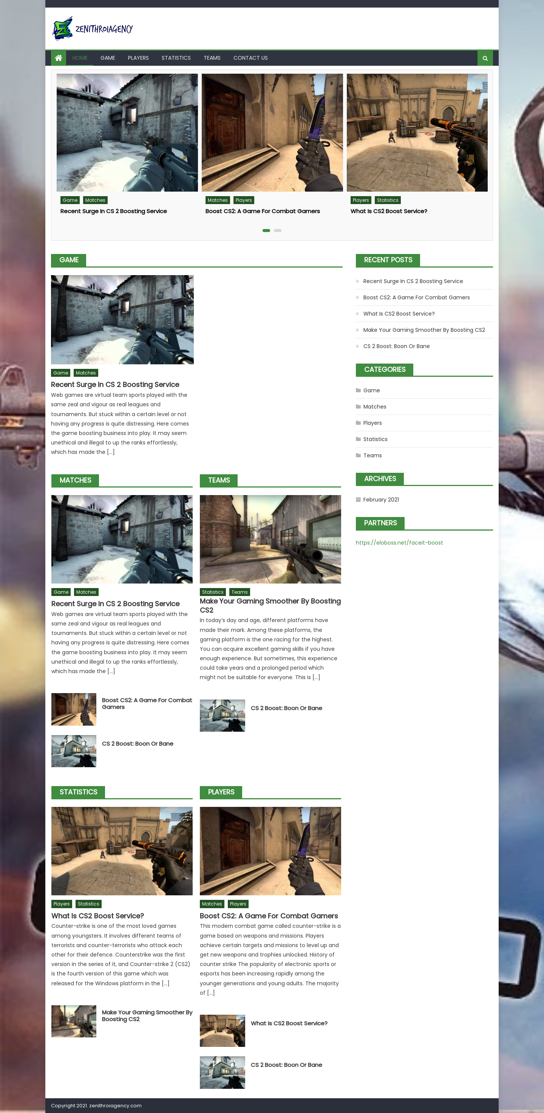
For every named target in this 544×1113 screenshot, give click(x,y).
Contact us (250, 58)
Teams (212, 58)
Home (80, 58)
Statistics (176, 58)
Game (107, 58)
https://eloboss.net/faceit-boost (399, 542)
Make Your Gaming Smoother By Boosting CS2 (270, 606)
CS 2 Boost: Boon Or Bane (137, 743)
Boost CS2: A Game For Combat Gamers (263, 211)
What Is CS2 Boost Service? (389, 211)
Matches (95, 200)
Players (138, 58)
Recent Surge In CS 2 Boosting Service (113, 211)
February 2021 (381, 499)
